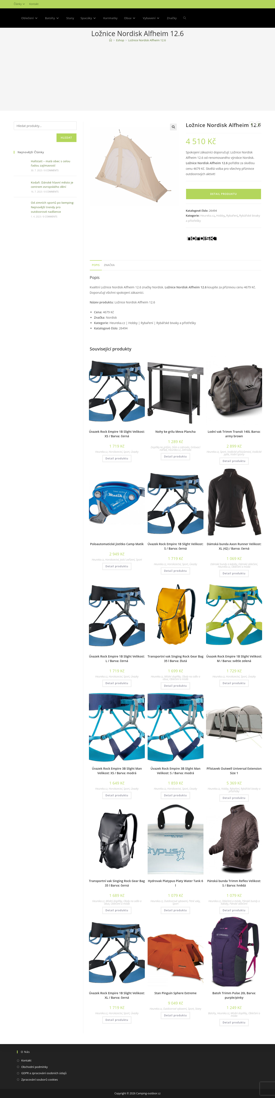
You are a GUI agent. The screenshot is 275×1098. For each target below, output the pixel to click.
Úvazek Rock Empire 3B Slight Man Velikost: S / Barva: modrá (175, 770)
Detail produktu (223, 194)
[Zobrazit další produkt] (258, 124)
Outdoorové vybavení (176, 901)
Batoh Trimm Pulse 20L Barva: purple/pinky (234, 995)
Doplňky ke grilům (161, 447)
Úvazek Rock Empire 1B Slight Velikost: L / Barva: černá (117, 658)
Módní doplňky (172, 676)
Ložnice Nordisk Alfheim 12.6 (147, 40)
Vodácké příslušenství (239, 452)
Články (20, 4)
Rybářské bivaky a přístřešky (244, 790)
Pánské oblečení (238, 903)
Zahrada (186, 450)
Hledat (66, 137)
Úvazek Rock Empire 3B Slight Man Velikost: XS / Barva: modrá (117, 770)
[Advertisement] (137, 77)
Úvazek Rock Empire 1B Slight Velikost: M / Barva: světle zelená (234, 658)
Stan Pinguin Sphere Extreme (175, 993)
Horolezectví (115, 452)
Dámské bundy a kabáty (223, 564)
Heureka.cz (207, 215)
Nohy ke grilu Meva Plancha (175, 432)
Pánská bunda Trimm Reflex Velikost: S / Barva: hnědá (234, 883)
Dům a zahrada (180, 447)
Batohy (212, 1013)
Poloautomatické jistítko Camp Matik (117, 544)
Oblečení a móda (240, 567)
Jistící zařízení (127, 559)
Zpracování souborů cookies (39, 1079)
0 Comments (51, 170)
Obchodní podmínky (34, 1067)
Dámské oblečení (247, 564)
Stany (198, 1009)
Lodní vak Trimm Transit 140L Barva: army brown (234, 434)
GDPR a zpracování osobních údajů (44, 1073)
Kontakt (33, 4)
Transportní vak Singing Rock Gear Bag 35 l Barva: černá (117, 883)
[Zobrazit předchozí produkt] (252, 124)
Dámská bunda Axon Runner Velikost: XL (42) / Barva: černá (234, 546)
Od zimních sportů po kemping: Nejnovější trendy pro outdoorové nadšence (52, 207)
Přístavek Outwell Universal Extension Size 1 (233, 770)
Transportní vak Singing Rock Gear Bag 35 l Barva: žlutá (175, 658)
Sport (127, 452)
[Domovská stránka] (110, 40)
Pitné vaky (194, 901)
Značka (109, 265)
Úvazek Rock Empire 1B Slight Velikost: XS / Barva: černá (117, 434)
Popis (96, 265)
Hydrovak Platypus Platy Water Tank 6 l (175, 883)
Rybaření (232, 215)
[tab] (96, 265)
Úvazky (135, 452)
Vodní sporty (237, 454)
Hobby (220, 215)
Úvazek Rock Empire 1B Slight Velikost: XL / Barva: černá (117, 995)
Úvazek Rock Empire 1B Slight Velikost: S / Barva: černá (175, 546)
